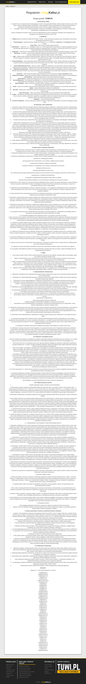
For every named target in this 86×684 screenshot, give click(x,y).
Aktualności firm (10, 671)
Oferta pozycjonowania (24, 673)
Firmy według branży (61, 2)
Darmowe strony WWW (25, 668)
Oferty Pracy (42, 2)
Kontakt (46, 668)
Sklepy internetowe (24, 677)
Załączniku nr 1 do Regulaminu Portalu (66, 42)
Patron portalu (48, 664)
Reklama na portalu (24, 666)
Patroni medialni (49, 666)
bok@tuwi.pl (61, 266)
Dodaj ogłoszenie (74, 2)
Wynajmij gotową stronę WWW (26, 671)
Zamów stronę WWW (24, 670)
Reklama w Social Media (25, 675)
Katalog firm (9, 673)
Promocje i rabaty (10, 670)
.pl (10, 2)
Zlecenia (50, 2)
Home (7, 6)
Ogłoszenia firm (31, 2)
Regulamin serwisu (49, 670)
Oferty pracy (9, 666)
